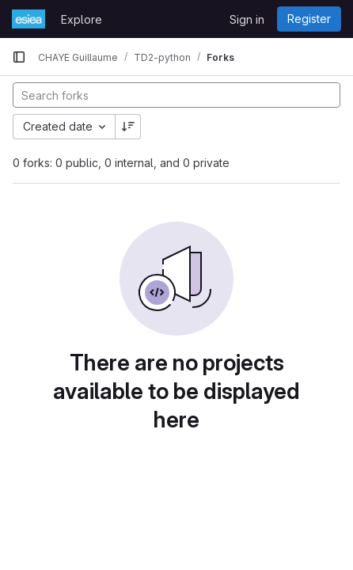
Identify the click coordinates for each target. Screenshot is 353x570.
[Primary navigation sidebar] (19, 57)
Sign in (247, 19)
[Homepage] (28, 19)
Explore (81, 19)
